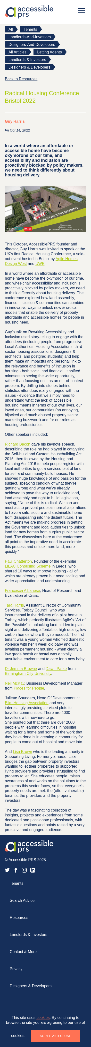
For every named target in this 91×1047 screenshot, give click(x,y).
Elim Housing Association (27, 703)
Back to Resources (21, 79)
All (10, 29)
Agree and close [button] (55, 1036)
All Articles (17, 52)
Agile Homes (67, 259)
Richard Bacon (17, 444)
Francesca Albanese (22, 591)
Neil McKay (14, 683)
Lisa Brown (22, 752)
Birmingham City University (28, 673)
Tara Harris (14, 605)
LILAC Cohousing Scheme (28, 566)
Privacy (16, 969)
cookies (43, 1018)
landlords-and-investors (29, 37)
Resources (19, 917)
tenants (30, 29)
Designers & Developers (29, 67)
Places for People (29, 688)
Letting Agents (49, 52)
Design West (16, 264)
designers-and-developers (31, 44)
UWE (39, 264)
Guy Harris (15, 121)
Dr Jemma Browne (21, 669)
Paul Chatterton (18, 561)
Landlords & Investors (27, 60)
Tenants (16, 883)
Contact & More (23, 952)
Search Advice (22, 900)
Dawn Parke (56, 669)
